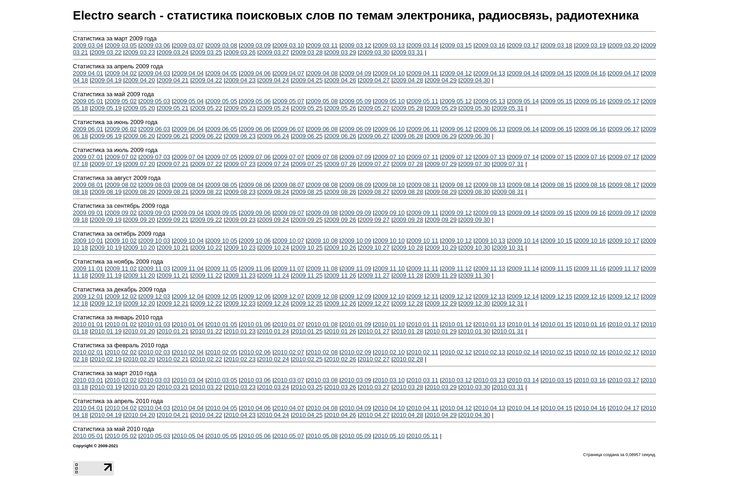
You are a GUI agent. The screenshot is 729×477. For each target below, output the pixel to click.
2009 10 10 (390, 240)
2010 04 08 (322, 407)
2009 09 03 (155, 212)
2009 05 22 (207, 108)
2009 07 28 (408, 163)
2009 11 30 (475, 275)
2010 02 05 (222, 352)
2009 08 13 (490, 184)
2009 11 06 (255, 268)
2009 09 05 (222, 212)
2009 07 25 (307, 163)
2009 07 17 (624, 156)
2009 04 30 (475, 80)
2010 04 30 (475, 414)
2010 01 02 (121, 324)
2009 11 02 (121, 268)
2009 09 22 (207, 219)
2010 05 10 (390, 435)
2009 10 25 (307, 247)
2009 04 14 (524, 73)
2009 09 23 (240, 219)
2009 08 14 (524, 184)
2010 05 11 (423, 435)
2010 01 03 (155, 324)
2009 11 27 (374, 275)
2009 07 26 (341, 163)
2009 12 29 (441, 303)
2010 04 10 (390, 407)
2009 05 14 (524, 101)
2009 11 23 (240, 275)
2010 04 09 (356, 407)
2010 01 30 (475, 331)
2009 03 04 (88, 45)
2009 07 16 (591, 156)
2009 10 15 (557, 240)
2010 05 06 (255, 435)
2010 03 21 (174, 387)
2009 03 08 (222, 45)
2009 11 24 (274, 275)
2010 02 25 (307, 359)
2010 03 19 (106, 387)
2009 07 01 (88, 156)
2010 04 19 (106, 414)
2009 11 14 (524, 268)
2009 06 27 (374, 135)
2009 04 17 (624, 73)
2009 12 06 (255, 296)
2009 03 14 (423, 45)
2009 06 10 (390, 129)
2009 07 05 (222, 156)
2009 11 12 (457, 268)
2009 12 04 (188, 296)
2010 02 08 (322, 352)
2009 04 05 (222, 73)
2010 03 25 (307, 387)
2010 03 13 (490, 380)
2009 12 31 (508, 303)
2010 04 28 (408, 414)
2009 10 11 (423, 240)
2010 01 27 (374, 331)
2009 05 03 (155, 101)
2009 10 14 (524, 240)
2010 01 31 (508, 331)
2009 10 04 (188, 240)
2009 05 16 (591, 101)
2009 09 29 (441, 219)
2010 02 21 (174, 359)
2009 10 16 (591, 240)
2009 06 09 (356, 129)
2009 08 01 (88, 184)
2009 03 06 (155, 45)
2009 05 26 (341, 108)
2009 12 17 (624, 296)
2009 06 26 (341, 135)
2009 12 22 (207, 303)
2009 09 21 (174, 219)
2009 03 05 (121, 45)
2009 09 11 (423, 212)
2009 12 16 (591, 296)
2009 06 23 (240, 135)
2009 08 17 (624, 184)
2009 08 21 (174, 191)
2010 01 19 (106, 331)
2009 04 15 (557, 73)
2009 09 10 (390, 212)
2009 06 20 (140, 135)
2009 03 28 (307, 52)
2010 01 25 (307, 331)
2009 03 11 (322, 45)
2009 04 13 (490, 73)
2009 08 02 (121, 184)
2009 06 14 (524, 129)
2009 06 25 (307, 135)
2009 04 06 (255, 73)
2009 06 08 (322, 129)
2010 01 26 (341, 331)
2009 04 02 (121, 73)
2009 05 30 (475, 108)
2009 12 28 (408, 303)
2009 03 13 (390, 45)
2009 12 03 (155, 296)
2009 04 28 (408, 80)
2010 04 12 (457, 407)
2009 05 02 (121, 101)
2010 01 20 (140, 331)
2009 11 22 (207, 275)
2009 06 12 (457, 129)
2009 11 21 (174, 275)
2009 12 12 (457, 296)
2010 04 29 (441, 414)
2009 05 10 (390, 101)
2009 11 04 (188, 268)
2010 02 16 (591, 352)
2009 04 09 (356, 73)
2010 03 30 (475, 387)
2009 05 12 (457, 101)
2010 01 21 (174, 331)
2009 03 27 (274, 52)
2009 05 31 (508, 108)
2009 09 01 (88, 212)
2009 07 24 (274, 163)
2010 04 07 (289, 407)
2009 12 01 (88, 296)
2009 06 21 (174, 135)
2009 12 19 (106, 303)
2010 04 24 (274, 414)
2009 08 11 (423, 184)
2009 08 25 (307, 191)
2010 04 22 (207, 414)
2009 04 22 (207, 80)
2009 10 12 (457, 240)
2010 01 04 (188, 324)
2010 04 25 (307, 414)
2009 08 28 (408, 191)
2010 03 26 (341, 387)
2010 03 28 (408, 387)
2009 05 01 (88, 101)
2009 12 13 (490, 296)
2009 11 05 (222, 268)
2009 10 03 (155, 240)
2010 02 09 (356, 352)
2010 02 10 (390, 352)
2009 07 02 (121, 156)
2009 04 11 (423, 73)
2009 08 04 (188, 184)
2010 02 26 (341, 359)
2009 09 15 (557, 212)
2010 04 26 (341, 414)
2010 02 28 (408, 359)
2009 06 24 (274, 135)
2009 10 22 (207, 247)
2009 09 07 (289, 212)
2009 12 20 (140, 303)
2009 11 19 (106, 275)
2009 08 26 (341, 191)
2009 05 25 (307, 108)
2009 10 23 (240, 247)
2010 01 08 (322, 324)
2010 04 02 (121, 407)
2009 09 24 (274, 219)
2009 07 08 (322, 156)
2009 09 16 (591, 212)
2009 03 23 (140, 52)
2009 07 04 (188, 156)
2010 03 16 (591, 380)
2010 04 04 (188, 407)
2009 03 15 (457, 45)
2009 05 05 (222, 101)
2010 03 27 (374, 387)
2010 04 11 (423, 407)
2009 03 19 (591, 45)
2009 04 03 (155, 73)
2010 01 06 (255, 324)
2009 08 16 (591, 184)
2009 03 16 (490, 45)
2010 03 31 (508, 387)
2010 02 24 (274, 359)
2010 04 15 (557, 407)
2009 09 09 (356, 212)
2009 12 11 (423, 296)
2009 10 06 (255, 240)
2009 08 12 (457, 184)
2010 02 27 (374, 359)
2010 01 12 (457, 324)
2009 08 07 (289, 184)
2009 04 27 (374, 80)
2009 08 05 (222, 184)
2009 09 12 (457, 212)
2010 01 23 (240, 331)
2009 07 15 (557, 156)
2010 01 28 (408, 331)
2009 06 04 (188, 129)
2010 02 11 (423, 352)
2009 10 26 (341, 247)
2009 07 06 (255, 156)
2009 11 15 (557, 268)
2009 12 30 (475, 303)
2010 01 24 (274, 331)
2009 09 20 (140, 219)
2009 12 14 (524, 296)
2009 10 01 (88, 240)
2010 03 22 (207, 387)
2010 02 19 (106, 359)
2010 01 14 (524, 324)
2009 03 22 (106, 52)
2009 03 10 (289, 45)
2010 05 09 (356, 435)
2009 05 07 (289, 101)
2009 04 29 (441, 80)
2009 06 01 (88, 129)
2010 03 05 (222, 380)
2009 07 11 (423, 156)
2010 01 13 (490, 324)
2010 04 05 (222, 407)
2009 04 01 (88, 73)
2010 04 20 (140, 414)
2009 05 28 (408, 108)
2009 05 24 (274, 108)
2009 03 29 (341, 52)
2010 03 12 (457, 380)
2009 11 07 (289, 268)
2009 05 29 (441, 108)
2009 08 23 (240, 191)
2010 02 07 (289, 352)
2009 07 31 (508, 163)
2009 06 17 (624, 129)
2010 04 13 (490, 407)
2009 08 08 (322, 184)
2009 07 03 (155, 156)
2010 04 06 (255, 407)
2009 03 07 (188, 45)
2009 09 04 (188, 212)
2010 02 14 (524, 352)
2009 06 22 (207, 135)
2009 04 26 (341, 80)
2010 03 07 (289, 380)
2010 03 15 (557, 380)
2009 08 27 (374, 191)
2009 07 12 (457, 156)
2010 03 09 (356, 380)
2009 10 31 (508, 247)
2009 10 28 (408, 247)
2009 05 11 (423, 101)
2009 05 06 (255, 101)
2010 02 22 (207, 359)
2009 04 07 (289, 73)
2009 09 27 (374, 219)
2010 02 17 (624, 352)
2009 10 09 (356, 240)
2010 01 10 (390, 324)
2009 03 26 (240, 52)
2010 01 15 (557, 324)
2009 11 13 (490, 268)
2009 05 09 (356, 101)
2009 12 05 (222, 296)
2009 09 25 (307, 219)
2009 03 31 (408, 52)
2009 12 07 (289, 296)
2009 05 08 (322, 101)
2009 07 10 (390, 156)
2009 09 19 (106, 219)
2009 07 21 (174, 163)
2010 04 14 (524, 407)
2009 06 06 (255, 129)
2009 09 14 (524, 212)
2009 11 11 (423, 268)
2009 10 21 (174, 247)
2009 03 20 (624, 45)
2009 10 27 (374, 247)
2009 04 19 (106, 80)
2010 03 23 (240, 387)
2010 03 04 (188, 380)
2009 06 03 (155, 129)
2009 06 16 (591, 129)
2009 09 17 (624, 212)
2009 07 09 (356, 156)
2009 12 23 (240, 303)
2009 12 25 (307, 303)
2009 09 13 (490, 212)
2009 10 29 (441, 247)
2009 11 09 (356, 268)
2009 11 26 (341, 275)
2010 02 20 (140, 359)
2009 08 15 (557, 184)
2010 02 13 (490, 352)
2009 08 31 (508, 191)
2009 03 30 (374, 52)
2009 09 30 (475, 219)
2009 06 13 (490, 129)
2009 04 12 (457, 73)
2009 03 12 (356, 45)
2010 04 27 (374, 414)
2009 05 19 (106, 108)
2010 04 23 (240, 414)
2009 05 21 (174, 108)
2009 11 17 (624, 268)
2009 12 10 (390, 296)
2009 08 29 (441, 191)
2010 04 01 (88, 407)
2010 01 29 (441, 331)
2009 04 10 (390, 73)
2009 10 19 (106, 247)
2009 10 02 (121, 240)
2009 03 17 (524, 45)
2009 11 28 (408, 275)
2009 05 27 (374, 108)
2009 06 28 (408, 135)
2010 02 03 (155, 352)
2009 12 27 (374, 303)
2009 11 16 (591, 268)
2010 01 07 (289, 324)
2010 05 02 (121, 435)
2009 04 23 (240, 80)
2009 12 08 (322, 296)
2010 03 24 (274, 387)
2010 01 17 (624, 324)
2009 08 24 (274, 191)
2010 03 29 (441, 387)
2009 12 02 (121, 296)
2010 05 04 (188, 435)
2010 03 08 (322, 380)
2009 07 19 (106, 163)
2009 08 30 (475, 191)
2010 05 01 (88, 435)
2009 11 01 (88, 268)
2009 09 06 (255, 212)
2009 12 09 (356, 296)
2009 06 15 (557, 129)
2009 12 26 (341, 303)
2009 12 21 (174, 303)
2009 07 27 (374, 163)
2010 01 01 (88, 324)
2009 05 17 (624, 101)
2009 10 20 (140, 247)
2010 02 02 (121, 352)
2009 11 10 (390, 268)
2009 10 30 (475, 247)
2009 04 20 (140, 80)
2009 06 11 (423, 129)
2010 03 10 (390, 380)
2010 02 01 (88, 352)
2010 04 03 (155, 407)
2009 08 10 (390, 184)
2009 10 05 (222, 240)
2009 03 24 (174, 52)
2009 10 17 (624, 240)
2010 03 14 (524, 380)
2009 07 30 (475, 163)
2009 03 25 (207, 52)
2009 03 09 (255, 45)
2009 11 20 (140, 275)
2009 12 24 (274, 303)
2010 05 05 (222, 435)
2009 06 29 (441, 135)
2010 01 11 (423, 324)
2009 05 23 (240, 108)
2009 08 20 (140, 191)
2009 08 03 (155, 184)
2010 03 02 (121, 380)
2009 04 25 (307, 80)
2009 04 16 (591, 73)
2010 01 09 (356, 324)
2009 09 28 (408, 219)
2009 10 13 (490, 240)
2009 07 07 (289, 156)
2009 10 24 (274, 247)
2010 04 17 (624, 407)
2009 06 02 (121, 129)
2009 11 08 (322, 268)
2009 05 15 (557, 101)
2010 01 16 (591, 324)
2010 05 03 (155, 435)
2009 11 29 (441, 275)
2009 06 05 (222, 129)
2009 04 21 (174, 80)
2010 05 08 (322, 435)
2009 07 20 (140, 163)
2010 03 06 (255, 380)
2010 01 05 (222, 324)
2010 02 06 (255, 352)
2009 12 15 (557, 296)
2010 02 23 (240, 359)
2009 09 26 (341, 219)
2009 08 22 (207, 191)
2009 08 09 (356, 184)
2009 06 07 (289, 129)
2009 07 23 (240, 163)
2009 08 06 (255, 184)
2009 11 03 (155, 268)
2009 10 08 (322, 240)
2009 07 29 (441, 163)
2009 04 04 (188, 73)
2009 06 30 (475, 135)
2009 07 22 (207, 163)
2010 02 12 (457, 352)
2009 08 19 (106, 191)
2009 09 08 (322, 212)
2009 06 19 (106, 135)
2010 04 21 (174, 414)
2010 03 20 (140, 387)
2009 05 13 (490, 101)
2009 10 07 (289, 240)
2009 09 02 (121, 212)
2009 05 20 (140, 108)
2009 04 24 (274, 80)
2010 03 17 (624, 380)
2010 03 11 (423, 380)
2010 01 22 (207, 331)
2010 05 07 (289, 435)
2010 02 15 (557, 352)
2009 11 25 (307, 275)
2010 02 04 (188, 352)
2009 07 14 (524, 156)
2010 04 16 (591, 407)
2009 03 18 (557, 45)
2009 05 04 (188, 101)
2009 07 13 (490, 156)
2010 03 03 (155, 380)
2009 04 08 (322, 73)
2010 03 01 (88, 380)
